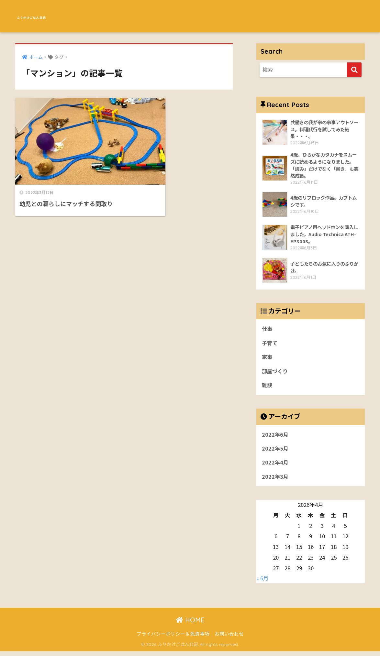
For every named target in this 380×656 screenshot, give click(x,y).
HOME (190, 625)
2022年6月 (275, 438)
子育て (270, 345)
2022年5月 (275, 452)
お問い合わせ (229, 638)
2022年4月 (275, 467)
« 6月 (262, 583)
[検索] (354, 69)
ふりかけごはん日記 (52, 16)
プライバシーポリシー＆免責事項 (173, 638)
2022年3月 (275, 481)
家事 (267, 359)
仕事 (267, 330)
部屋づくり (275, 374)
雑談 (267, 388)
